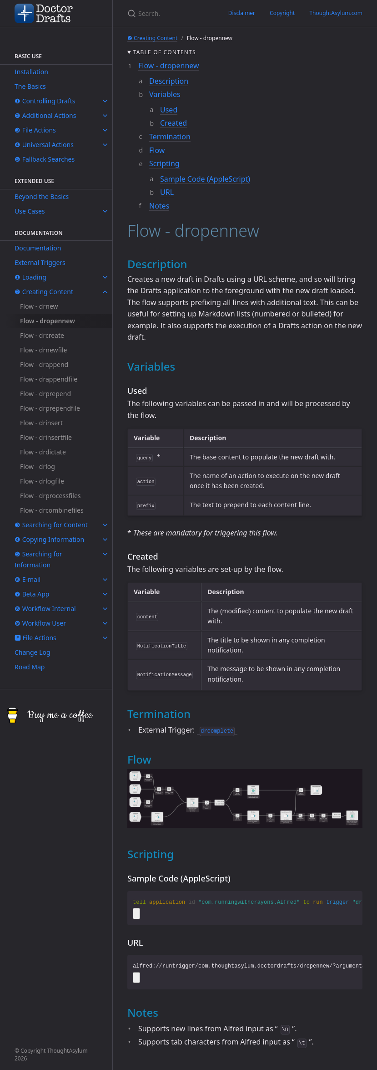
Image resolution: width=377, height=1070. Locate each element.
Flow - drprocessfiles (50, 495)
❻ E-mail (27, 579)
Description (168, 81)
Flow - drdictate (43, 452)
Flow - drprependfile (50, 408)
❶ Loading (30, 277)
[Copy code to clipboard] (136, 913)
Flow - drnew (39, 306)
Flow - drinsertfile (46, 437)
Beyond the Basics (42, 196)
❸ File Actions (35, 130)
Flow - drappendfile (48, 379)
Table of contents (164, 52)
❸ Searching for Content (51, 524)
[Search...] (140, 13)
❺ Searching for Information (38, 559)
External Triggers (40, 262)
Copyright (282, 13)
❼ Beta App (32, 594)
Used (168, 110)
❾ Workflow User (40, 623)
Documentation (38, 248)
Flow (157, 150)
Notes (159, 206)
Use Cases (30, 211)
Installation (31, 71)
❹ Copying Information (49, 539)
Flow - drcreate (42, 335)
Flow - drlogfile (42, 481)
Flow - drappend (44, 364)
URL (167, 192)
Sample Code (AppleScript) (205, 179)
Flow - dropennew (47, 320)
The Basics (30, 86)
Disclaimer (241, 13)
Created (173, 123)
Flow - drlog (37, 466)
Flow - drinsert (41, 422)
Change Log (32, 652)
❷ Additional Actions (45, 115)
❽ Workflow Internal (45, 608)
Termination (170, 137)
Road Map (30, 666)
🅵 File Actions (35, 637)
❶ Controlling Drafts (45, 101)
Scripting (164, 163)
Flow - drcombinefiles (52, 510)
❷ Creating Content (44, 291)
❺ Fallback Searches (45, 159)
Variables (165, 94)
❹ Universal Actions (44, 144)
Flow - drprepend (45, 393)
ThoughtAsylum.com (335, 13)
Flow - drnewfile (43, 350)
